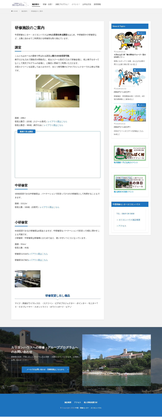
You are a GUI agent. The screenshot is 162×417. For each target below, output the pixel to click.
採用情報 (97, 4)
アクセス (77, 402)
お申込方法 (86, 4)
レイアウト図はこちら (57, 121)
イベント (75, 4)
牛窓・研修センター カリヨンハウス (88, 408)
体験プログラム (62, 4)
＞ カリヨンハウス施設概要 (128, 220)
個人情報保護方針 (92, 402)
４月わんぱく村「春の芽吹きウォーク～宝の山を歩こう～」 (129, 56)
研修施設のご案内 (37, 11)
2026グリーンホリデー (123, 92)
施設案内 (35, 4)
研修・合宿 (47, 4)
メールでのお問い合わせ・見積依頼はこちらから (45, 369)
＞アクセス (121, 226)
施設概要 (66, 402)
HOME (15, 11)
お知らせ (142, 33)
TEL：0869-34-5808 (125, 214)
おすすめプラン (140, 70)
